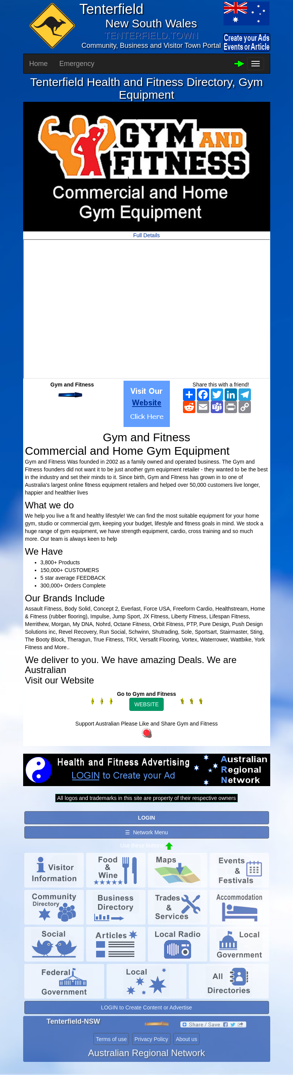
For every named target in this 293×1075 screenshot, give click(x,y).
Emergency (77, 64)
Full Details (146, 235)
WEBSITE (146, 704)
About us (186, 1039)
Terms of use (111, 1039)
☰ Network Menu (146, 832)
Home (38, 64)
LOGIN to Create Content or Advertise (146, 1007)
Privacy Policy (151, 1039)
